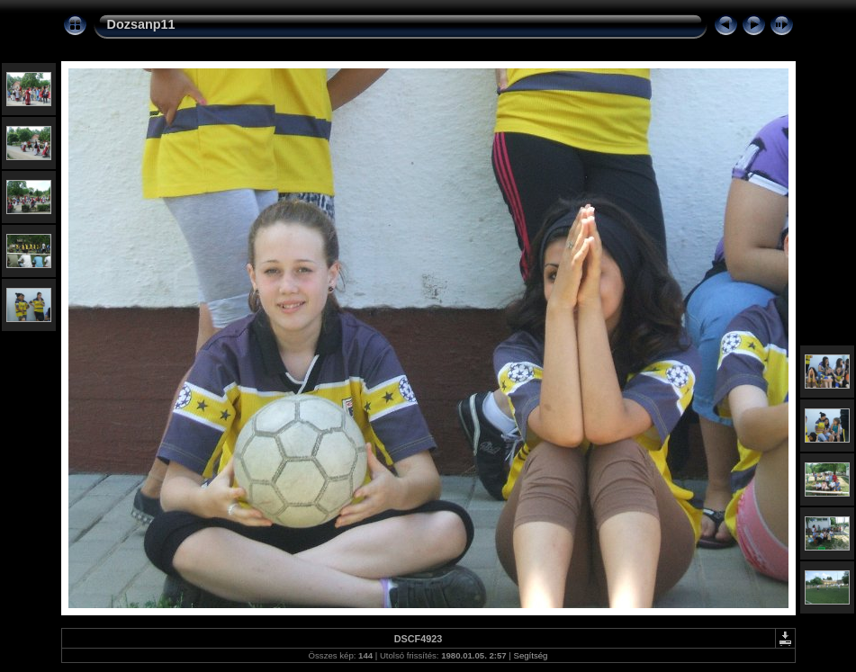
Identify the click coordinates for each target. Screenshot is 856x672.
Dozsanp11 (141, 24)
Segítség (531, 655)
